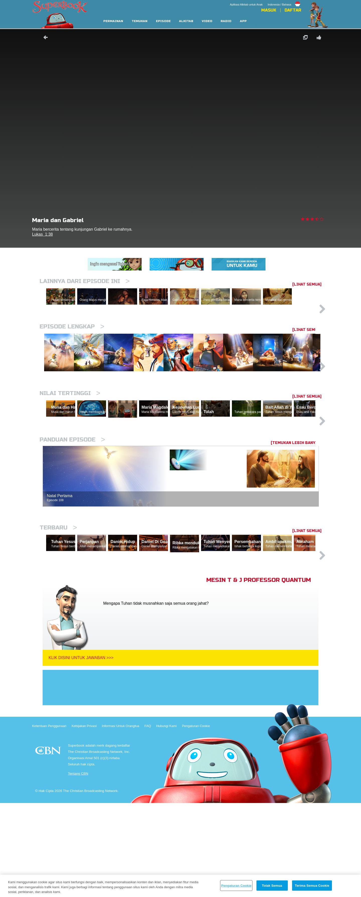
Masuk (268, 10)
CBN (48, 846)
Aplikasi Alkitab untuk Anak (246, 4)
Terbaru (58, 598)
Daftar (293, 10)
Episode (163, 21)
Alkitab (186, 21)
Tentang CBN (78, 867)
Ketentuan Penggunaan (49, 820)
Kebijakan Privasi (84, 820)
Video (207, 21)
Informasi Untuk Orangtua (120, 820)
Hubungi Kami (166, 820)
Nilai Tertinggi (70, 440)
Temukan (139, 21)
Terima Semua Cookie (312, 885)
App (243, 21)
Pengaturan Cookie (196, 820)
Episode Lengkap (72, 348)
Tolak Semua (272, 885)
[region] (180, 886)
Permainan (113, 21)
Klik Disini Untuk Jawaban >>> (81, 752)
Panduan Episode (72, 510)
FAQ (147, 820)
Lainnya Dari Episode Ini (85, 281)
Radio (226, 21)
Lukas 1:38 (42, 234)
